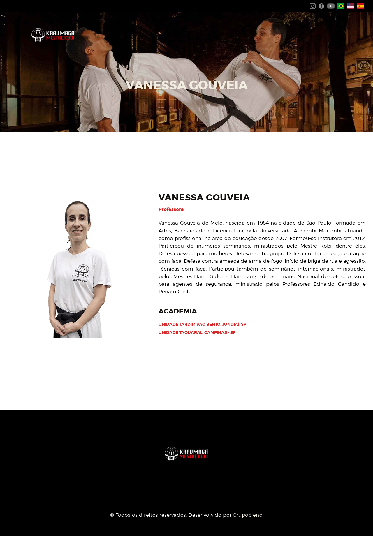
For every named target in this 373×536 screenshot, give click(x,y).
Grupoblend (248, 515)
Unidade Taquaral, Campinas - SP (197, 332)
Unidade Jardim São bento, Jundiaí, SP (202, 324)
